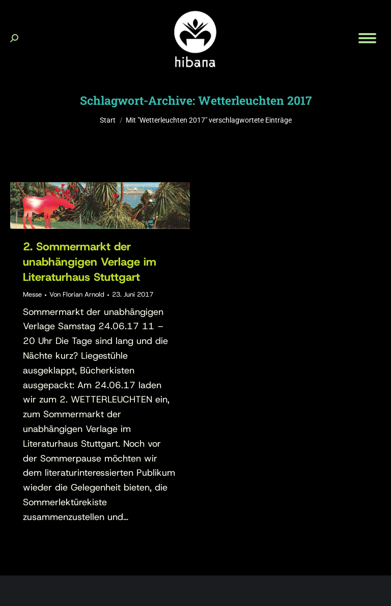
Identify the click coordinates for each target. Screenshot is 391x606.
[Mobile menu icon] (367, 38)
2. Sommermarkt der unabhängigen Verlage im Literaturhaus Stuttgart (89, 261)
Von (76, 294)
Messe (32, 294)
